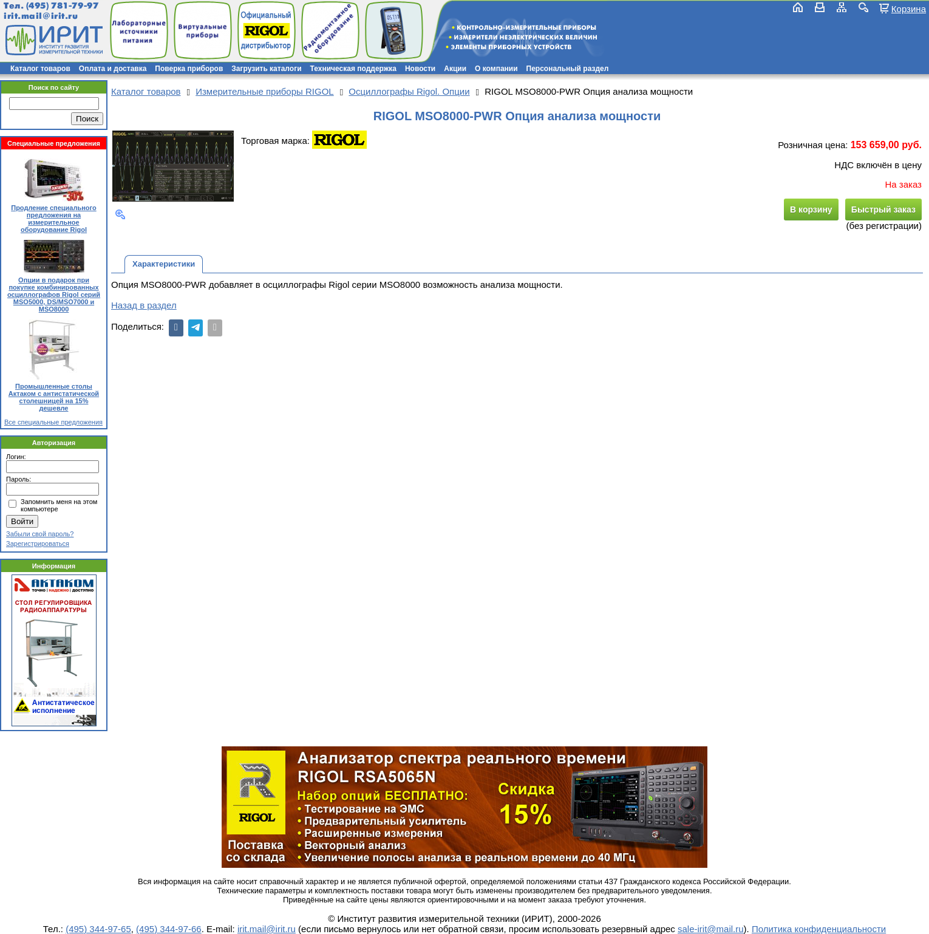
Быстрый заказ (883, 209)
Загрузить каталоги (266, 68)
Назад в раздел (144, 305)
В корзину (811, 209)
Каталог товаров (40, 68)
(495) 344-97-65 (98, 929)
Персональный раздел (567, 68)
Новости (420, 68)
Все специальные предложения (53, 422)
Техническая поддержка (353, 68)
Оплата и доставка (113, 68)
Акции (455, 68)
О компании (496, 68)
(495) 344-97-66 (169, 929)
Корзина (908, 8)
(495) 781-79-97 (62, 5)
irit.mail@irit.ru (41, 16)
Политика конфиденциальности (819, 929)
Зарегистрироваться (37, 543)
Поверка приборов (189, 68)
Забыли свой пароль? (39, 533)
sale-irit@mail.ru (711, 929)
